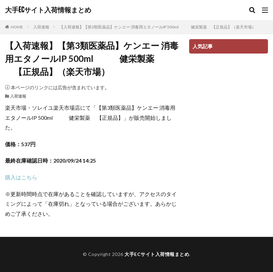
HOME (17, 26)
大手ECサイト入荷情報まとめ (48, 10)
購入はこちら (21, 177)
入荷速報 (41, 26)
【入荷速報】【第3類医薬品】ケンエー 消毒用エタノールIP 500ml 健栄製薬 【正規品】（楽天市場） (157, 26)
